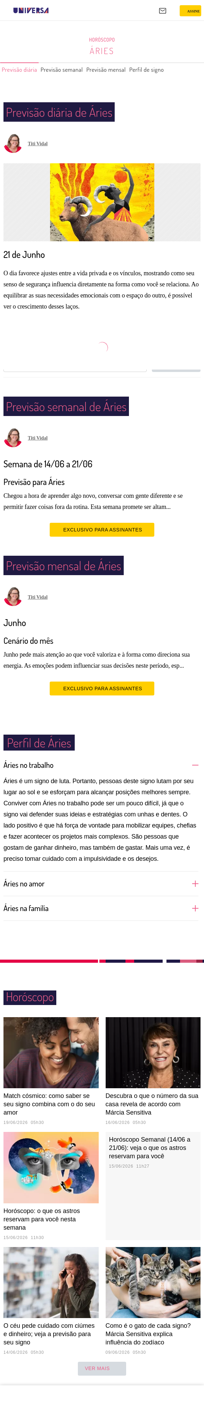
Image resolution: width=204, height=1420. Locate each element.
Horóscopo (102, 40)
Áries (101, 50)
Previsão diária (23, 69)
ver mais (102, 1369)
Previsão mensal (124, 69)
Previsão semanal (72, 69)
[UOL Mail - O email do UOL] (162, 11)
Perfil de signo (172, 69)
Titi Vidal (38, 143)
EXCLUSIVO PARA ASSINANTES (102, 529)
